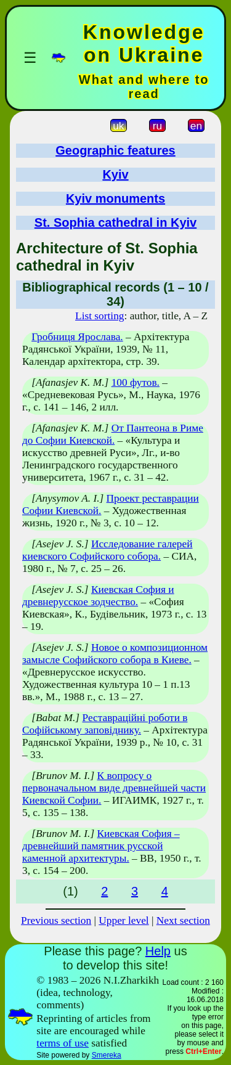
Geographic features (115, 150)
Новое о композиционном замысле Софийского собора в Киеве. (115, 654)
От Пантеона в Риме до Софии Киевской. (112, 434)
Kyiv (115, 174)
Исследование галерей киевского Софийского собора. (107, 550)
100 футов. (135, 382)
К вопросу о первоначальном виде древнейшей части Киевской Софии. (114, 788)
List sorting (99, 316)
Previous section (56, 920)
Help (158, 951)
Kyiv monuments (115, 198)
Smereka (106, 1055)
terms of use (62, 1043)
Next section (183, 920)
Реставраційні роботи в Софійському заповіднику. (104, 724)
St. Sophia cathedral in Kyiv (115, 222)
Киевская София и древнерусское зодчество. (98, 596)
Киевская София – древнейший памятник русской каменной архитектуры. (101, 846)
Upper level (123, 920)
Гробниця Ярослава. (77, 337)
